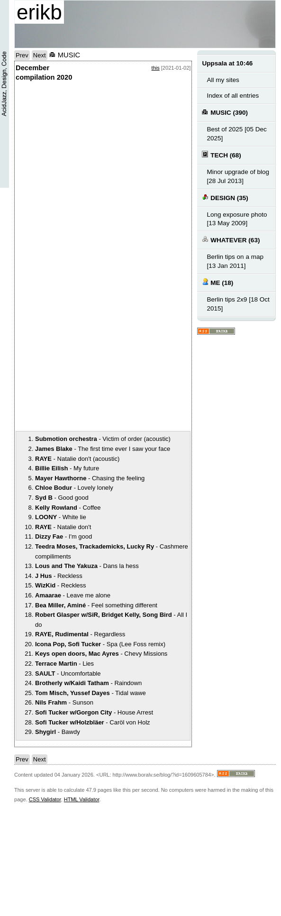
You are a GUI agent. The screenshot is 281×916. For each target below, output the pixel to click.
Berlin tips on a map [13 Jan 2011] (235, 261)
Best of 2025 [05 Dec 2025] (236, 134)
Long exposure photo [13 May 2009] (237, 219)
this (156, 68)
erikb (39, 12)
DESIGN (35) (225, 197)
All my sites (223, 79)
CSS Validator (45, 799)
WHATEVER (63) (231, 240)
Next (39, 55)
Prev (22, 55)
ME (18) (217, 282)
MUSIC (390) (225, 112)
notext (87, 180)
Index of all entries (233, 95)
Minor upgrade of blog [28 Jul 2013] (238, 176)
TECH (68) (221, 155)
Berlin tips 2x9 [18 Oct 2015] (238, 304)
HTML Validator (82, 799)
